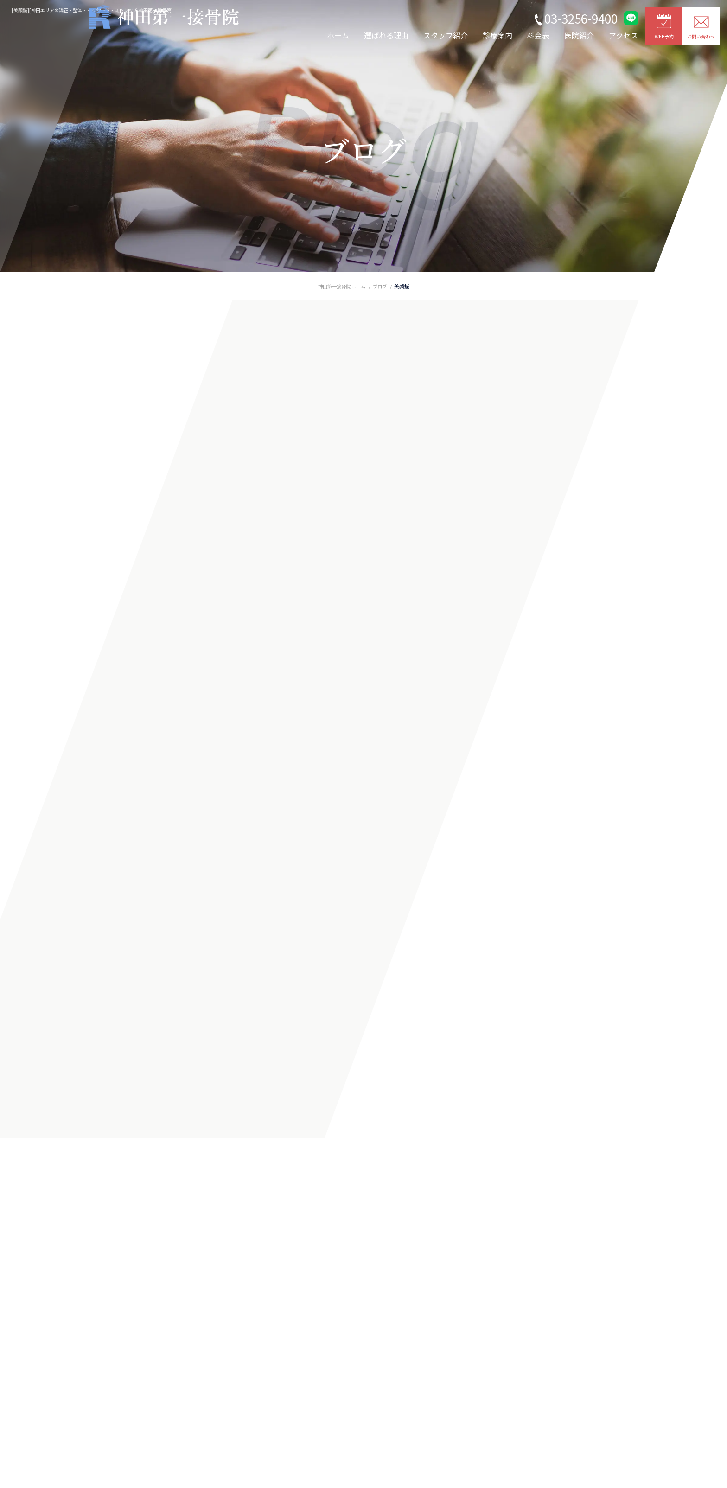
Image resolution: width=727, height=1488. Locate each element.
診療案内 (497, 35)
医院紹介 (579, 35)
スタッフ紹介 (445, 35)
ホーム (338, 35)
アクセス (623, 35)
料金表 (538, 35)
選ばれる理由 (386, 35)
